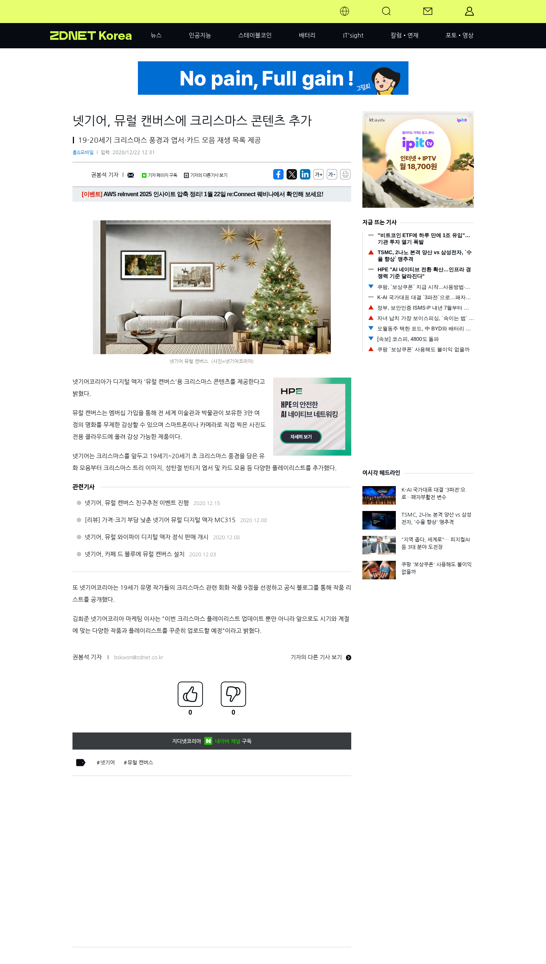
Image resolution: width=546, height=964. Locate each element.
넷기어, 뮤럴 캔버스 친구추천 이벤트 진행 (137, 503)
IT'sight (353, 35)
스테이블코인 (255, 35)
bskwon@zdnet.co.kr (138, 657)
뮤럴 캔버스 (140, 762)
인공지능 (200, 35)
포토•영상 (460, 35)
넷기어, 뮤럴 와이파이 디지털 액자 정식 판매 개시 (147, 537)
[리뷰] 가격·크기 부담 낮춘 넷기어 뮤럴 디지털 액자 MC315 (160, 520)
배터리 (307, 35)
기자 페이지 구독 (159, 175)
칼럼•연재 (405, 35)
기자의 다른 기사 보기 (321, 657)
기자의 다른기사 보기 (205, 175)
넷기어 (107, 762)
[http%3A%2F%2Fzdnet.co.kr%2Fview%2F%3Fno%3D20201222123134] (305, 174)
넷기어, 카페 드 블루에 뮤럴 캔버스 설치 (135, 554)
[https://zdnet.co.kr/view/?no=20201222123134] (278, 174)
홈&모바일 (83, 152)
